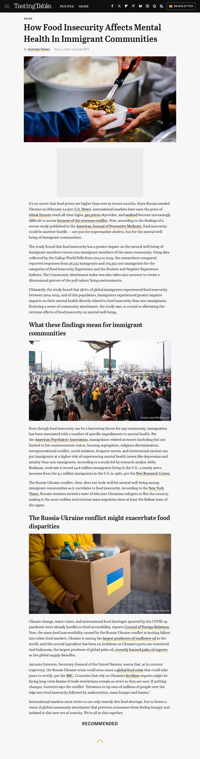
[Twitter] (119, 6)
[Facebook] (112, 6)
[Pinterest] (133, 6)
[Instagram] (147, 6)
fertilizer (133, 675)
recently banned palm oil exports (141, 649)
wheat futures (40, 214)
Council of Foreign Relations (147, 626)
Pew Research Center (153, 473)
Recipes (67, 6)
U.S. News (82, 209)
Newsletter (181, 6)
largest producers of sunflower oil (129, 638)
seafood (131, 214)
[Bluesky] (140, 6)
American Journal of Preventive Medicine (108, 226)
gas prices (92, 214)
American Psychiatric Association (61, 439)
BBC (69, 675)
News (83, 6)
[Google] (154, 6)
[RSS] (161, 6)
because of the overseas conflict (82, 220)
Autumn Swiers (39, 49)
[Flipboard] (126, 6)
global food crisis (130, 669)
